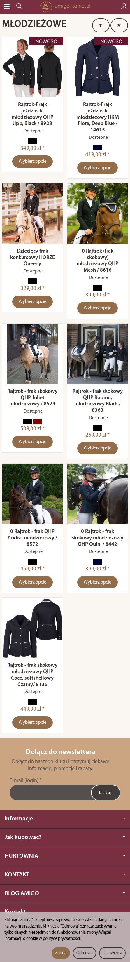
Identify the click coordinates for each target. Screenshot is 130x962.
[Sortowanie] (119, 25)
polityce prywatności (61, 939)
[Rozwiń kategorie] (6, 7)
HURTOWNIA (65, 856)
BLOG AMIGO (65, 893)
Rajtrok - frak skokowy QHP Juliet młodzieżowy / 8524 (32, 398)
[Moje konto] (124, 7)
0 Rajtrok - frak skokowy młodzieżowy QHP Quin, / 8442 (97, 538)
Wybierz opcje (32, 161)
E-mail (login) (24, 781)
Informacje (65, 819)
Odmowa (84, 953)
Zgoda (60, 953)
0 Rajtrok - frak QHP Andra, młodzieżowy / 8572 (32, 538)
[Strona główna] (65, 7)
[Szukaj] (19, 7)
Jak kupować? (65, 837)
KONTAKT (65, 875)
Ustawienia (112, 953)
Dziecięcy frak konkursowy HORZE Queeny (32, 258)
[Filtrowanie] (101, 25)
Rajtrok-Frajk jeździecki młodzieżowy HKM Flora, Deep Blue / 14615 (97, 117)
